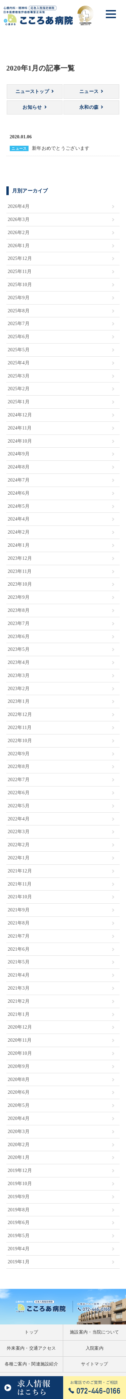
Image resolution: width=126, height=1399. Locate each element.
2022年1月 (19, 857)
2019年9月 (19, 1196)
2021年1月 (19, 1014)
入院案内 (94, 1348)
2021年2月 (19, 1001)
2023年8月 (19, 610)
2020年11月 (20, 1040)
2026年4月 (19, 206)
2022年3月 (19, 831)
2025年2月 (19, 388)
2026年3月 (19, 219)
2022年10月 (20, 740)
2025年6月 (19, 336)
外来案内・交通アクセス (31, 1348)
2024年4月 (19, 519)
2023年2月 (19, 688)
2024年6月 (19, 493)
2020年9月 (19, 1066)
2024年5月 (19, 506)
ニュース (88, 91)
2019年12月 (20, 1170)
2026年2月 (19, 232)
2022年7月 (19, 779)
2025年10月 (20, 284)
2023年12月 (20, 558)
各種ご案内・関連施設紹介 (31, 1364)
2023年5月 (19, 649)
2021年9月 (19, 909)
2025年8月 (19, 310)
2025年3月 (19, 375)
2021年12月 (20, 870)
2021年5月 (19, 961)
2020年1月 (19, 1157)
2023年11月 (20, 571)
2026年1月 (19, 245)
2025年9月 (19, 297)
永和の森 (88, 107)
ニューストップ (32, 91)
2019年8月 (19, 1209)
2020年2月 (19, 1144)
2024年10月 (20, 441)
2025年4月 (19, 362)
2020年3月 (19, 1131)
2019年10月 (20, 1183)
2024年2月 (19, 532)
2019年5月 (19, 1235)
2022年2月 (19, 844)
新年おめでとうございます (60, 148)
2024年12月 (20, 414)
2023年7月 (19, 623)
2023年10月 (20, 584)
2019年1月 (19, 1261)
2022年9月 (19, 753)
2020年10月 (20, 1053)
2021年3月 (19, 988)
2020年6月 (19, 1092)
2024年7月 (19, 480)
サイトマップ (94, 1364)
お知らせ (32, 107)
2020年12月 (20, 1027)
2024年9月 (19, 453)
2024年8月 (19, 466)
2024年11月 (20, 428)
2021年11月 (20, 884)
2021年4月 (19, 975)
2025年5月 (19, 349)
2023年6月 (19, 636)
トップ (31, 1332)
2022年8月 (19, 766)
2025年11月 (20, 271)
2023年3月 (19, 675)
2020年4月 (19, 1118)
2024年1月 (19, 545)
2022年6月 (19, 792)
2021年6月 (19, 949)
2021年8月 (19, 923)
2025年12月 (20, 258)
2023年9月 (19, 597)
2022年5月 (19, 805)
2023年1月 (19, 701)
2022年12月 (20, 714)
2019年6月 (19, 1222)
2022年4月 (19, 818)
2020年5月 (19, 1105)
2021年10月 (20, 896)
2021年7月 (19, 936)
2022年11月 (20, 727)
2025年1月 (19, 401)
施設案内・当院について (94, 1332)
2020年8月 (19, 1079)
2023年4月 (19, 662)
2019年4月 (19, 1248)
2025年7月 (19, 323)
